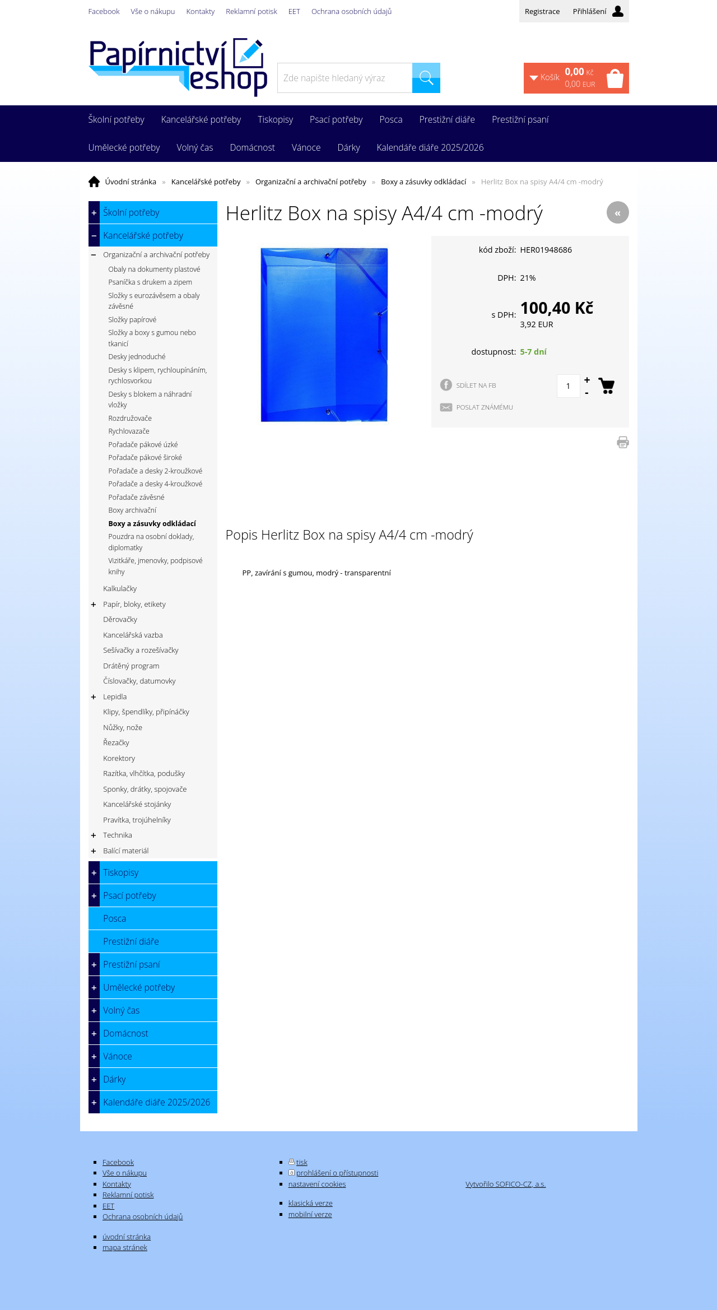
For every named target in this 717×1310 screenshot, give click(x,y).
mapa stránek (125, 1247)
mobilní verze (310, 1214)
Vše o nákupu (153, 11)
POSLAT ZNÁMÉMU (485, 406)
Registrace (542, 11)
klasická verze (310, 1203)
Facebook (104, 11)
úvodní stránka (127, 1237)
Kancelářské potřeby (206, 181)
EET (294, 11)
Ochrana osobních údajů (351, 11)
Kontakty (201, 11)
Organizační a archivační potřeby (310, 181)
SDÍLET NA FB (476, 384)
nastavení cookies (317, 1184)
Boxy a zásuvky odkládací (423, 181)
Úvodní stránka (131, 181)
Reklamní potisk (251, 11)
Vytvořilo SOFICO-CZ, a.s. (505, 1184)
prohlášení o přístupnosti (337, 1173)
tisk (302, 1162)
